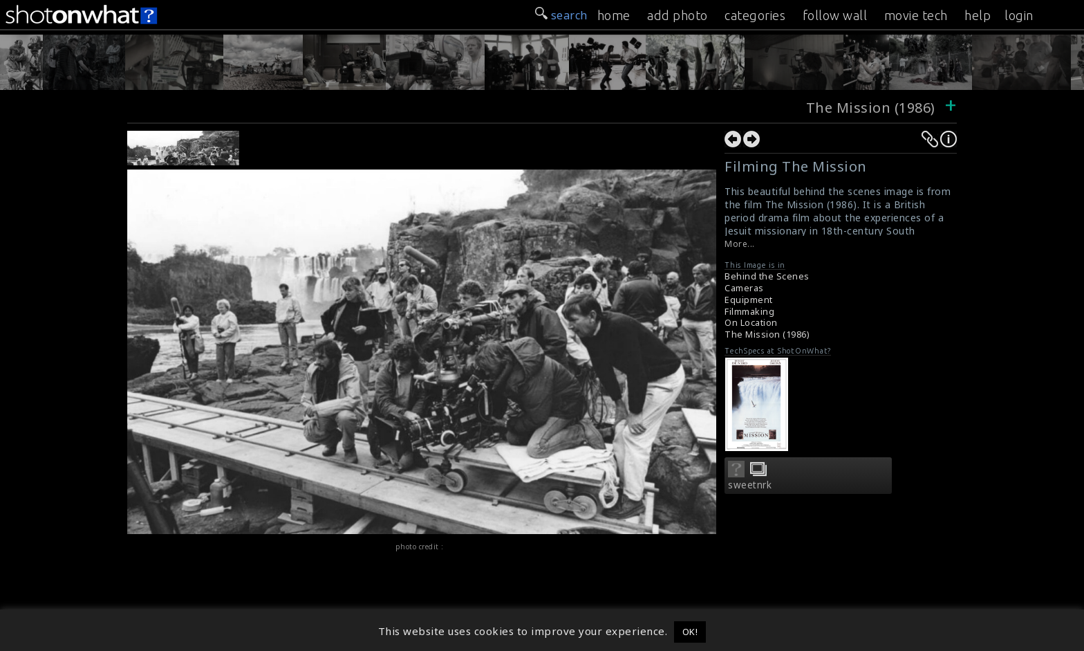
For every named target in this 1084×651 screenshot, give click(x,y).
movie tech (916, 15)
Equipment (749, 300)
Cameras (744, 288)
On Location (751, 323)
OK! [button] (690, 631)
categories (755, 15)
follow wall (835, 15)
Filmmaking (749, 312)
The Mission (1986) (873, 107)
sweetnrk (750, 485)
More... (740, 244)
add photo (677, 15)
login (1019, 15)
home (613, 15)
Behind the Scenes (767, 276)
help (977, 15)
